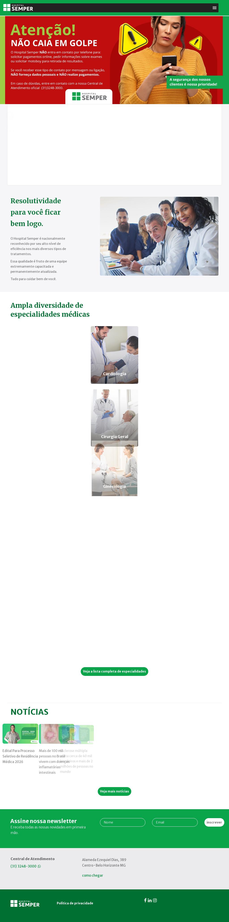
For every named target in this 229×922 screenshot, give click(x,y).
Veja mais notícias (114, 791)
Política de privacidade (73, 852)
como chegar (92, 875)
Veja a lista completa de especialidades (114, 671)
